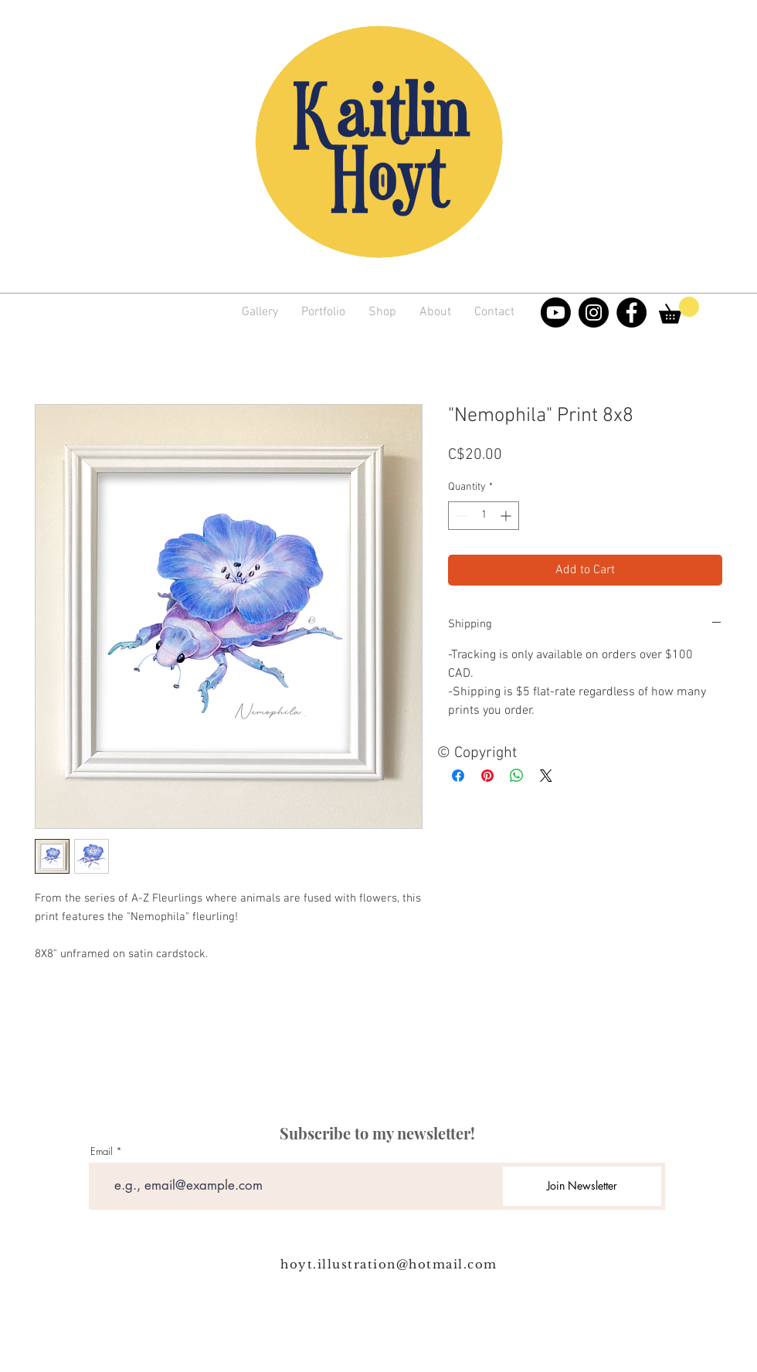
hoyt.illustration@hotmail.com (388, 1264)
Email (101, 1151)
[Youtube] (556, 312)
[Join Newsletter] (582, 1186)
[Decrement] (460, 515)
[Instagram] (594, 312)
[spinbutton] (483, 515)
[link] (679, 310)
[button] (323, 312)
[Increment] (507, 515)
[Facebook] (631, 312)
